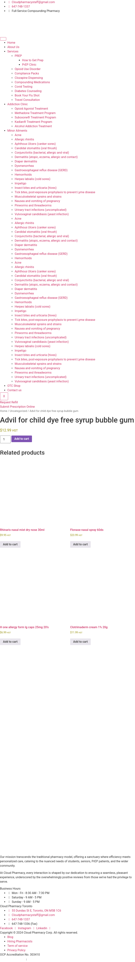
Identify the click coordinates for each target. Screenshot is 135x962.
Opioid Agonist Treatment (31, 108)
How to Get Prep (32, 60)
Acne (18, 135)
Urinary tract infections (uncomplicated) (40, 210)
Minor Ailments (17, 130)
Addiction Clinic (17, 104)
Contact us (14, 390)
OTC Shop (13, 386)
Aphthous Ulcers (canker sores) (35, 144)
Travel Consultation (27, 100)
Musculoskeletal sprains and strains (38, 196)
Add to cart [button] (10, 544)
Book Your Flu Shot (27, 95)
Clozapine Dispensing (29, 78)
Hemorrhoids (23, 174)
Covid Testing (23, 86)
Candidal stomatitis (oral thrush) (36, 148)
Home (11, 42)
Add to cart (21, 438)
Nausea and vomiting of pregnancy (37, 201)
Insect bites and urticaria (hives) (36, 188)
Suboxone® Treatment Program (35, 117)
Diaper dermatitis (26, 161)
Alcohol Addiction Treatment (33, 126)
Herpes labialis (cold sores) (32, 179)
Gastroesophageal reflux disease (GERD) (41, 170)
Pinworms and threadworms (33, 205)
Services (12, 51)
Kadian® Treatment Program (33, 122)
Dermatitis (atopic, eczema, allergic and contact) (46, 157)
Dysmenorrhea (24, 166)
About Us (13, 47)
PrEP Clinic (29, 64)
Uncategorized (18, 411)
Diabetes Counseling (28, 91)
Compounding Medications (32, 82)
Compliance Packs (27, 73)
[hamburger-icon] (3, 39)
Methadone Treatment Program (35, 113)
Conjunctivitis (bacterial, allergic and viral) (42, 152)
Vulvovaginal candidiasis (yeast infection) (42, 214)
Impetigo (20, 183)
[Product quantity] (5, 439)
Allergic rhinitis (24, 139)
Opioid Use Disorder (28, 69)
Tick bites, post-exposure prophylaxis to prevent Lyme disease (55, 192)
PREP (18, 56)
